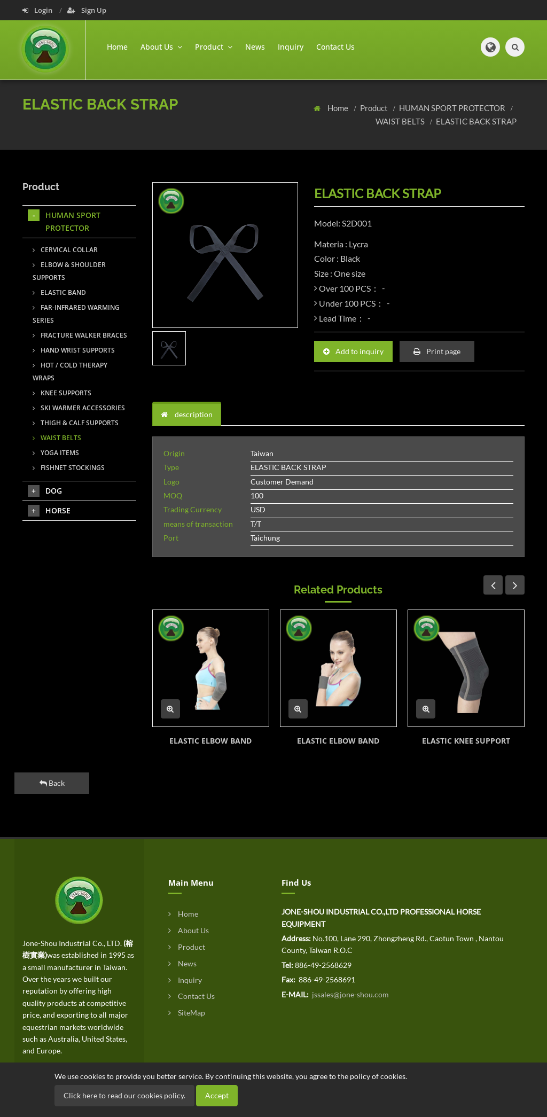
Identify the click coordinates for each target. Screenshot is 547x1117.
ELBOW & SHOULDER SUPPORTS (69, 271)
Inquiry (290, 47)
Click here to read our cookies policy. (124, 1095)
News (255, 47)
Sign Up (86, 10)
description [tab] (187, 414)
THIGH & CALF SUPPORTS (76, 422)
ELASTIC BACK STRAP (476, 121)
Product (374, 108)
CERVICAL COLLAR (65, 249)
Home (117, 47)
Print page (436, 351)
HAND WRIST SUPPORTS (74, 350)
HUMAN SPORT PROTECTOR (453, 108)
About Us (188, 930)
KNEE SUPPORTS (62, 392)
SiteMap (186, 1012)
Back (52, 782)
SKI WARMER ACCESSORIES (79, 407)
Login (38, 10)
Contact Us (335, 47)
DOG (45, 491)
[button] (490, 47)
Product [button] (213, 47)
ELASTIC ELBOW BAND (210, 741)
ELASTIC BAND (59, 292)
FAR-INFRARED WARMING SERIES (76, 314)
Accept (217, 1095)
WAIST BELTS (401, 121)
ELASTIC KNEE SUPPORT (466, 741)
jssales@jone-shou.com (349, 994)
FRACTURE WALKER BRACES (80, 335)
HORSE (49, 511)
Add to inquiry (353, 351)
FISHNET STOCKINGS (69, 467)
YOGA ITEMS (56, 452)
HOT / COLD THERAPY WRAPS (70, 371)
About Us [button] (161, 47)
